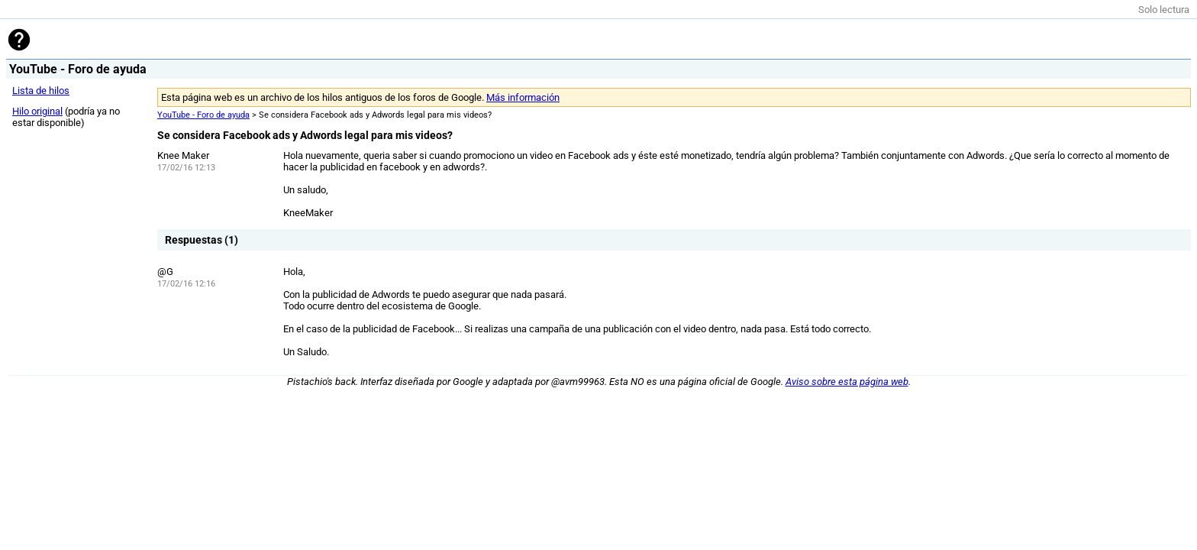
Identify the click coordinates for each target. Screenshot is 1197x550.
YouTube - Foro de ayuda (203, 115)
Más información (523, 97)
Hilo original (37, 111)
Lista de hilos (40, 90)
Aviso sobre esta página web (847, 381)
